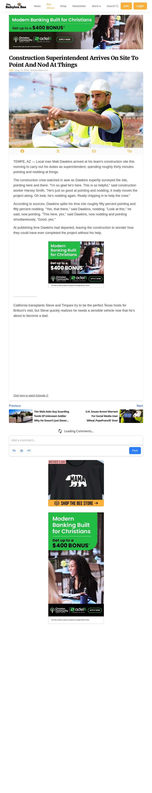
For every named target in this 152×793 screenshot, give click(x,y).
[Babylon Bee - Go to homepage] (15, 6)
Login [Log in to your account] (140, 6)
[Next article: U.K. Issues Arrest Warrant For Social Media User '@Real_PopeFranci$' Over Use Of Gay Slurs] (110, 405)
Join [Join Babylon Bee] (126, 6)
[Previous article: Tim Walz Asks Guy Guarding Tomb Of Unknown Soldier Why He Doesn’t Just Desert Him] (42, 405)
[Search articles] (112, 6)
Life (11, 70)
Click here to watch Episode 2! (30, 395)
